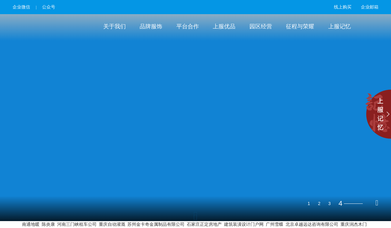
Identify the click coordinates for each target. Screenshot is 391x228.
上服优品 (224, 26)
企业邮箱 (369, 7)
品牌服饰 (151, 26)
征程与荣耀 (300, 26)
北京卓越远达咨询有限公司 (312, 224)
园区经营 (260, 26)
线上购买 (342, 7)
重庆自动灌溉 (112, 224)
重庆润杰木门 (353, 224)
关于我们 (114, 26)
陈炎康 (48, 224)
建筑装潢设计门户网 (244, 224)
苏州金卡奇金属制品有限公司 (156, 224)
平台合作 (187, 26)
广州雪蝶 (274, 224)
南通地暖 (31, 224)
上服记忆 (339, 26)
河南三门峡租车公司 (77, 224)
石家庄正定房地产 (204, 224)
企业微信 (21, 7)
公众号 (48, 7)
